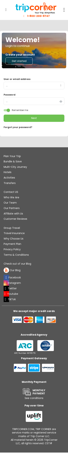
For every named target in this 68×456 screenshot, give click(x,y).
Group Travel (12, 228)
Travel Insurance (14, 233)
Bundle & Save (13, 161)
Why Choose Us (13, 238)
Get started (19, 61)
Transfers (10, 183)
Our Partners (12, 208)
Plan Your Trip (12, 156)
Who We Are (11, 197)
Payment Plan (12, 244)
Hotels (7, 172)
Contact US (11, 192)
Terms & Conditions (16, 255)
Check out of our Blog (17, 264)
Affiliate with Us (13, 213)
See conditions (34, 398)
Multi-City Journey (15, 167)
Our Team (10, 202)
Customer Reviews (15, 219)
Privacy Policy (12, 249)
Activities (9, 177)
